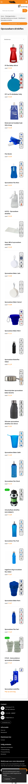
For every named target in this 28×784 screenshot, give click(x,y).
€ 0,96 (8, 276)
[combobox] (12, 10)
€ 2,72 (8, 484)
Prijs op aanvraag (10, 692)
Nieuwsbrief (4, 732)
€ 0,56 (8, 68)
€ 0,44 (8, 128)
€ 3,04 (8, 515)
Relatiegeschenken (10, 16)
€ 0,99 (8, 305)
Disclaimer (3, 754)
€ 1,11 (8, 333)
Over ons (3, 730)
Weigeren (14, 778)
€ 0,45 (8, 156)
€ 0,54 (8, 216)
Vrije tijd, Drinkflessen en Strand (9, 18)
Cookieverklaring (5, 749)
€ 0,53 (8, 185)
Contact (3, 740)
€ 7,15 (8, 663)
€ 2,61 (8, 426)
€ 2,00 (8, 455)
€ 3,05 (8, 543)
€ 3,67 (8, 574)
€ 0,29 (8, 247)
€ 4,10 (8, 632)
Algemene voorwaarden (7, 747)
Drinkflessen (22, 18)
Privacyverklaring (5, 752)
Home (2, 16)
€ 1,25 (8, 364)
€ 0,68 (8, 97)
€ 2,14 (8, 395)
